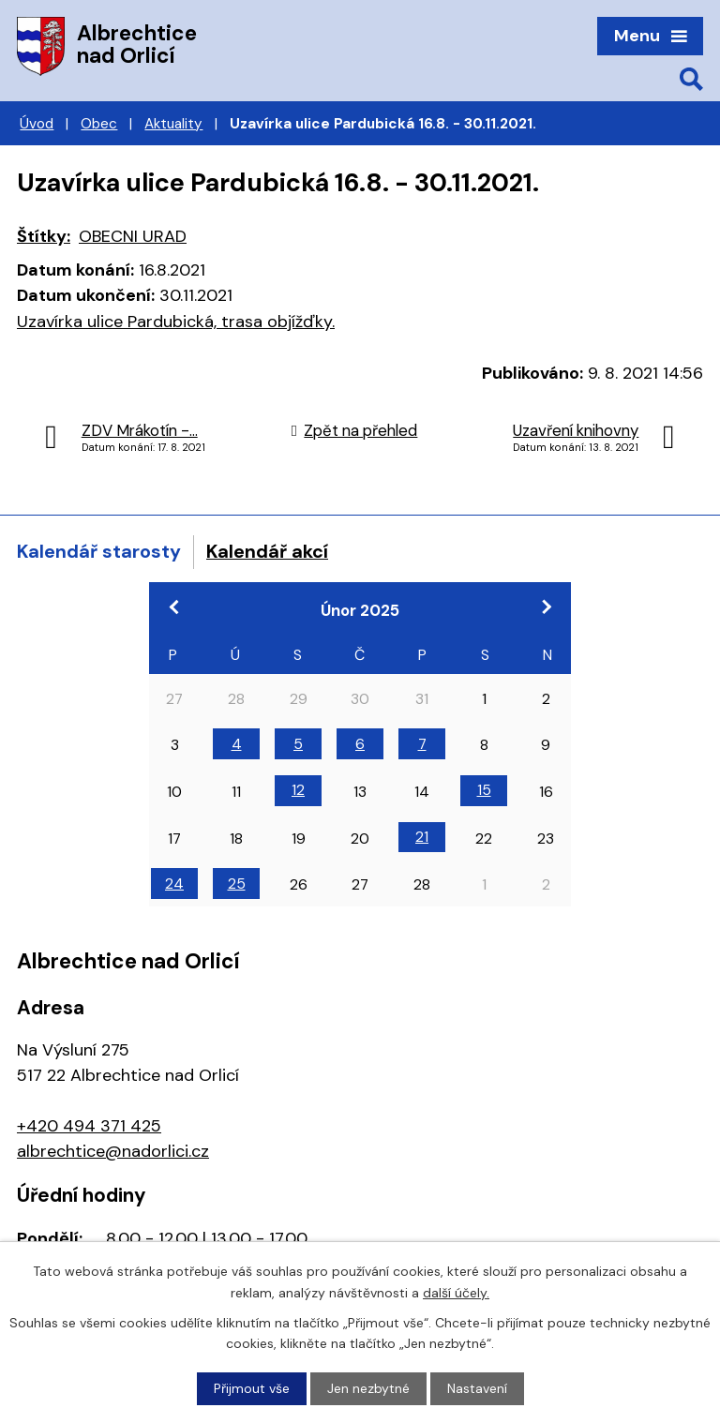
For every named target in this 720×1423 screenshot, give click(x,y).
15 (484, 790)
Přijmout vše (252, 1388)
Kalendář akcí (267, 551)
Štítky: (43, 236)
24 (174, 883)
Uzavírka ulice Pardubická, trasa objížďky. (176, 321)
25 (237, 883)
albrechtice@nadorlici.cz (113, 1151)
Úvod (36, 123)
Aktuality (173, 123)
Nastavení (477, 1388)
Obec (99, 123)
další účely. (456, 1291)
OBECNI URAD (133, 236)
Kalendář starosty (99, 551)
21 (421, 836)
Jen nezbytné (368, 1388)
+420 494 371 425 (89, 1126)
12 (298, 790)
